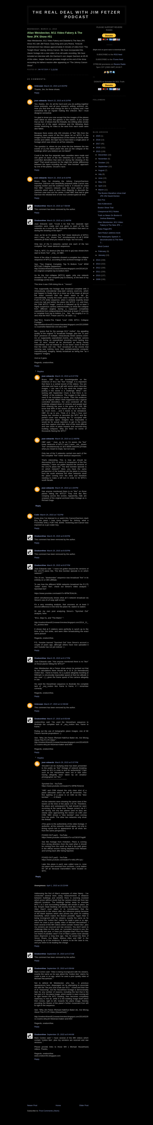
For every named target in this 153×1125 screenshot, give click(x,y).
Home (58, 1105)
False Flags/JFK (105, 229)
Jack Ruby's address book (109, 233)
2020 (98, 136)
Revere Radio (120, 64)
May (100, 182)
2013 (98, 264)
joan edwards (40, 100)
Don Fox (101, 200)
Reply (36, 93)
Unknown (38, 86)
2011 (98, 271)
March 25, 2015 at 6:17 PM (58, 658)
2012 (98, 268)
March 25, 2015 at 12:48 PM (67, 439)
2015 (98, 151)
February (102, 251)
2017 (98, 144)
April (100, 186)
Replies (40, 371)
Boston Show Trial (105, 207)
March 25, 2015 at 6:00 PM (58, 536)
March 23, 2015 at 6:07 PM (66, 376)
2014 (98, 260)
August (101, 170)
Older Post (83, 1105)
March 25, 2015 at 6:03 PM (58, 551)
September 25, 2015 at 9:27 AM (60, 954)
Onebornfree (40, 206)
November (103, 159)
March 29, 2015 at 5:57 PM (66, 762)
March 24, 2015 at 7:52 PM (51, 515)
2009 (98, 279)
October (102, 162)
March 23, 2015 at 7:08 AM (58, 206)
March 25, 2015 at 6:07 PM (58, 565)
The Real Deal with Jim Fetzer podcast (77, 14)
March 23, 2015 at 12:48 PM (59, 220)
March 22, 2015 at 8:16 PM (59, 178)
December (103, 155)
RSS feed (118, 54)
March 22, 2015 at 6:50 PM (55, 86)
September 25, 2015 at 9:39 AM (60, 968)
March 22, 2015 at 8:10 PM (59, 100)
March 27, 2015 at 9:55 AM (58, 719)
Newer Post (32, 1105)
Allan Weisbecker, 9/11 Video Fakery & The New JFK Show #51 (54, 34)
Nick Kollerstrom (105, 204)
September (103, 166)
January (102, 255)
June (100, 178)
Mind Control (103, 246)
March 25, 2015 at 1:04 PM (66, 488)
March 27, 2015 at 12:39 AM (56, 704)
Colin (36, 515)
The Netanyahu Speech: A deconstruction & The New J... (110, 240)
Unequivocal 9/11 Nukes (108, 211)
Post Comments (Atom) (49, 1111)
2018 (98, 140)
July (100, 174)
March (101, 190)
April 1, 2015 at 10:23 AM (57, 885)
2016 (98, 147)
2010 (98, 275)
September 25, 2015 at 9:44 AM (60, 1034)
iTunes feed (118, 59)
